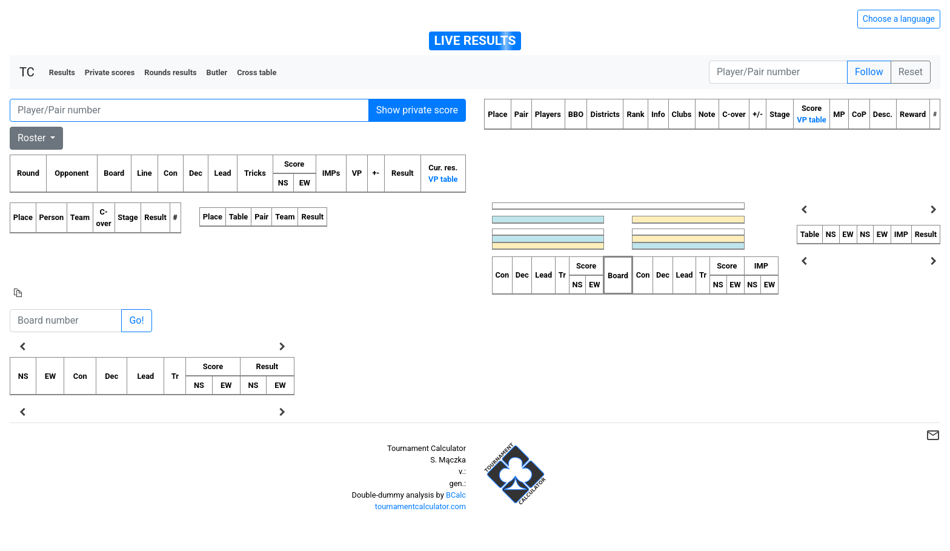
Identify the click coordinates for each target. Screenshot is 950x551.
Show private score (417, 110)
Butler (217, 72)
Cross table (256, 72)
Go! (136, 320)
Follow (869, 72)
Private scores (110, 72)
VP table (442, 179)
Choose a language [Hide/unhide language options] (899, 19)
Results (62, 72)
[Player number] (778, 72)
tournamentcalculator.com (420, 506)
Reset (911, 72)
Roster (33, 138)
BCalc (456, 494)
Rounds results (170, 72)
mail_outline (933, 435)
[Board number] (66, 320)
